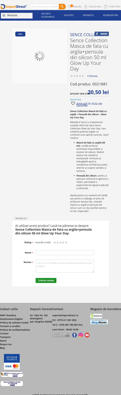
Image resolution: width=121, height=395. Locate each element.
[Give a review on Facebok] (61, 335)
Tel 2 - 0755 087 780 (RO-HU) (67, 324)
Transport (5, 337)
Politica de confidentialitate (15, 329)
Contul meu (95, 6)
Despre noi (6, 344)
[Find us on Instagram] (81, 335)
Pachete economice (48, 15)
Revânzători (110, 15)
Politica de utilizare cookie (14, 322)
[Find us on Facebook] (74, 335)
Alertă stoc (75, 99)
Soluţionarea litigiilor (11, 318)
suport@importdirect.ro (65, 315)
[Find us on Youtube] (87, 335)
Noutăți (69, 15)
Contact (4, 333)
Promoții (88, 15)
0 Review (92, 76)
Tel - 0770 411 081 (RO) (64, 320)
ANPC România (8, 315)
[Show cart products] (114, 6)
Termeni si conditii (10, 326)
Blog (2, 347)
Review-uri (21, 218)
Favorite (76, 6)
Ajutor (3, 340)
